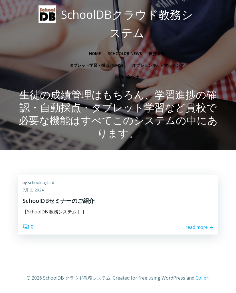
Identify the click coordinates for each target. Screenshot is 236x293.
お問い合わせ (127, 77)
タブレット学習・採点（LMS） (97, 65)
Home (95, 53)
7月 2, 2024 (33, 190)
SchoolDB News (125, 53)
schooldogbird (41, 182)
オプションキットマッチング (158, 65)
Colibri (202, 278)
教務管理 (157, 53)
